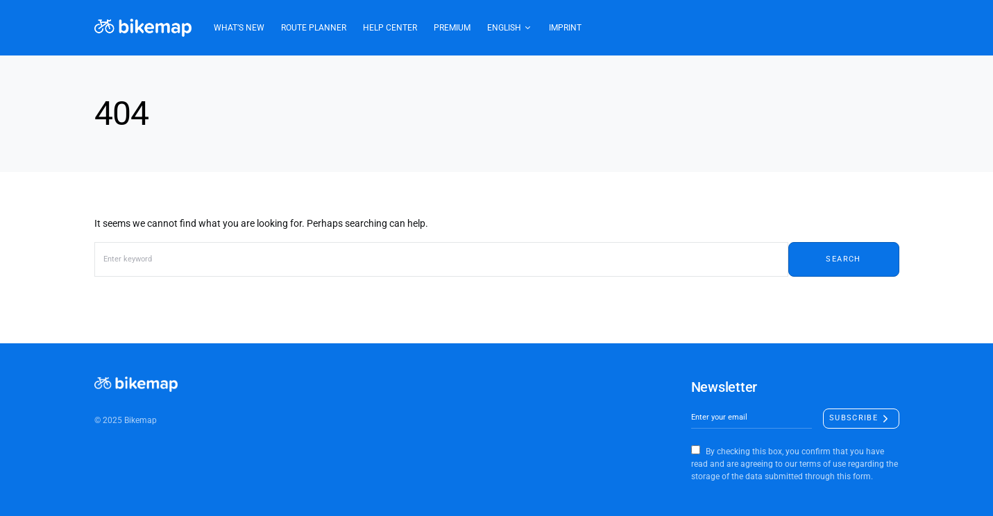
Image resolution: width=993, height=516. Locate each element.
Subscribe (853, 417)
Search (843, 259)
